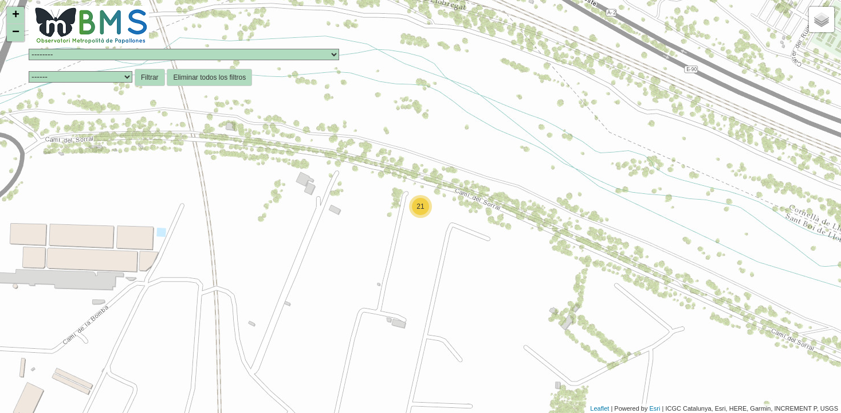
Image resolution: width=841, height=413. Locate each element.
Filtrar (150, 77)
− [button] (15, 32)
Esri (655, 408)
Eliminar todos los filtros (209, 77)
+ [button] (15, 15)
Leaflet (599, 408)
